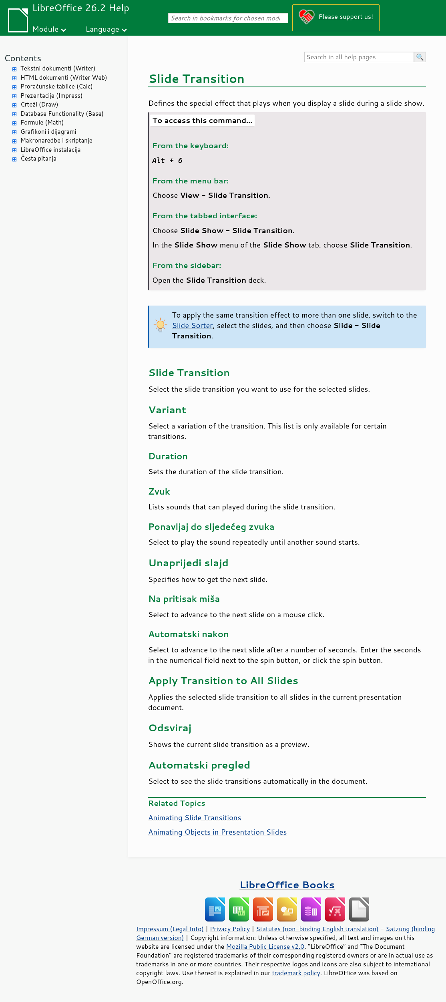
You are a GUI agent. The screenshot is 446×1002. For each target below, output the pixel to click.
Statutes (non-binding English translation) (317, 928)
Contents (22, 58)
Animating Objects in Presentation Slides (217, 832)
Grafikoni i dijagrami (48, 131)
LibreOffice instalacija (50, 149)
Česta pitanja (38, 158)
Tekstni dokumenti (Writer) (58, 68)
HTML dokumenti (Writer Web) (63, 77)
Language (102, 28)
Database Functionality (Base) (62, 113)
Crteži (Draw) (39, 104)
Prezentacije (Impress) (51, 95)
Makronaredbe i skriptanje (56, 140)
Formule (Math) (42, 122)
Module (45, 28)
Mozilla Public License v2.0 (265, 946)
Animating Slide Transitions (194, 817)
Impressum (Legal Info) (170, 928)
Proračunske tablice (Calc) (56, 86)
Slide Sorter (192, 325)
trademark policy (296, 972)
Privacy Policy (230, 928)
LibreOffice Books (287, 884)
